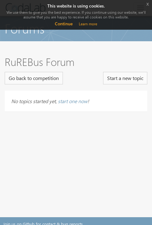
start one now (73, 101)
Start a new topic (125, 78)
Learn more (88, 24)
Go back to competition (34, 78)
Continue (64, 24)
